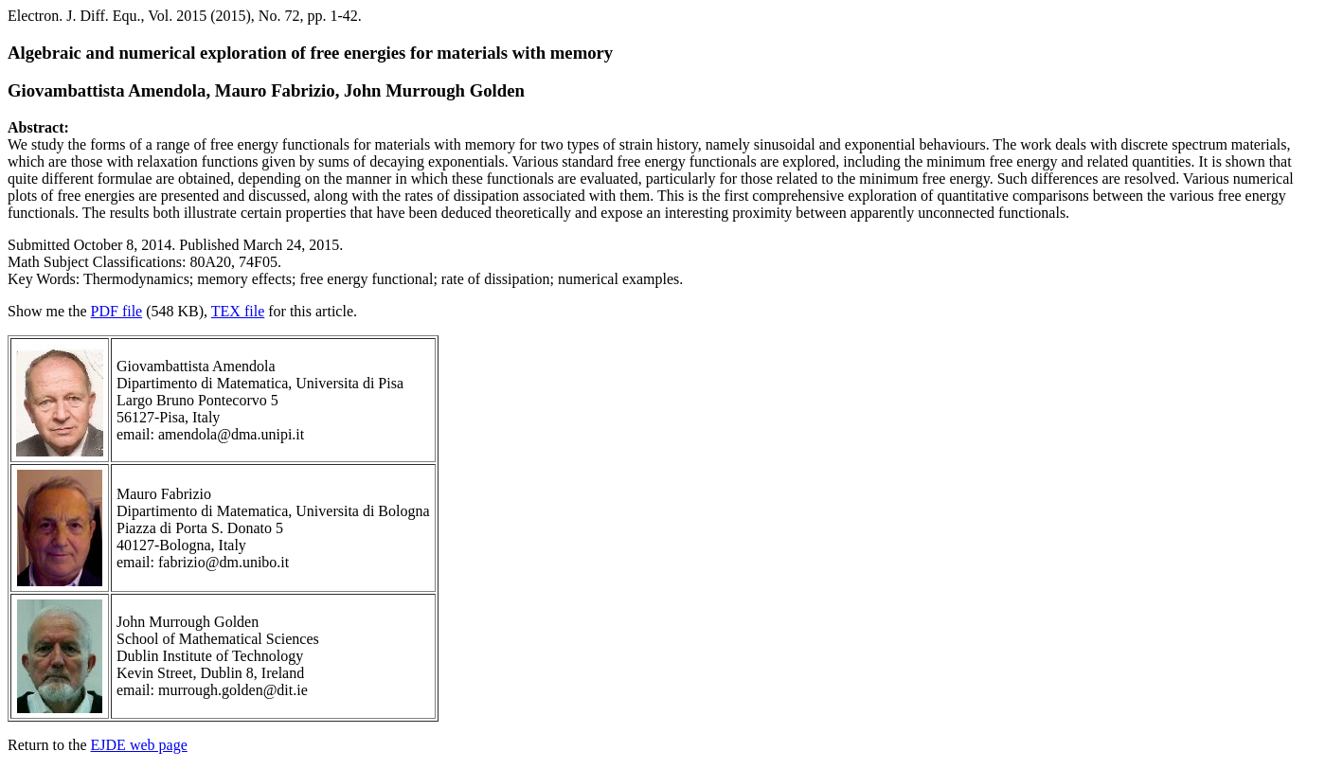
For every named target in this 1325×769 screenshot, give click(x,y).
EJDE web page (139, 745)
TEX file (237, 311)
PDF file (117, 311)
